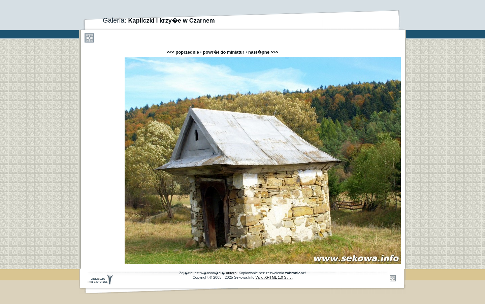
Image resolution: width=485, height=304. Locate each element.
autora (231, 273)
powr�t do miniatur (224, 52)
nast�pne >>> (263, 52)
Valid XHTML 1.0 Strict (273, 277)
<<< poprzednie (183, 52)
